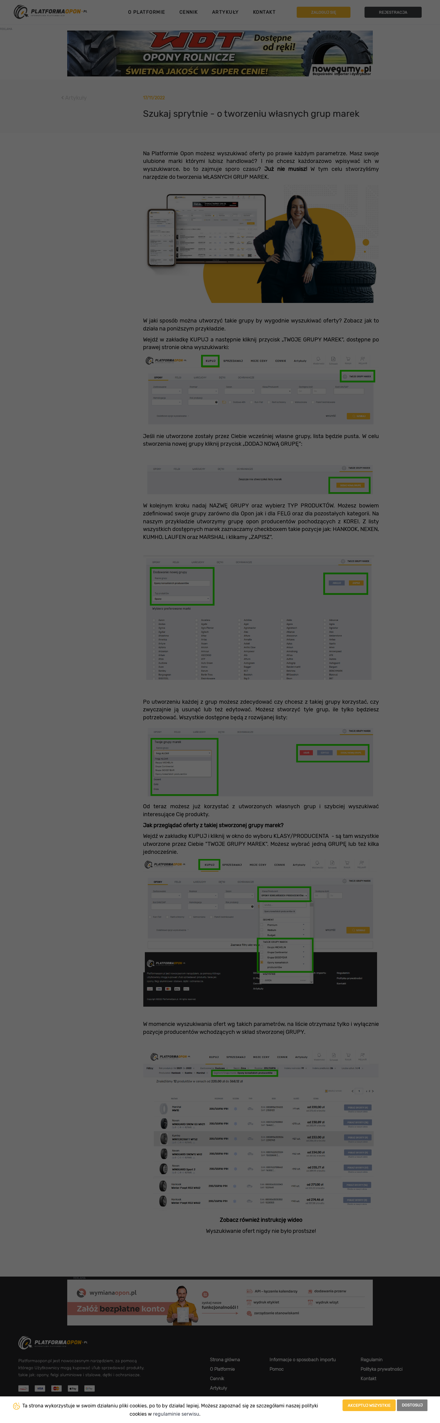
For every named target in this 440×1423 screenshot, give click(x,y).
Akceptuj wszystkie (369, 1405)
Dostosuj (412, 1405)
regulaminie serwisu (176, 1414)
